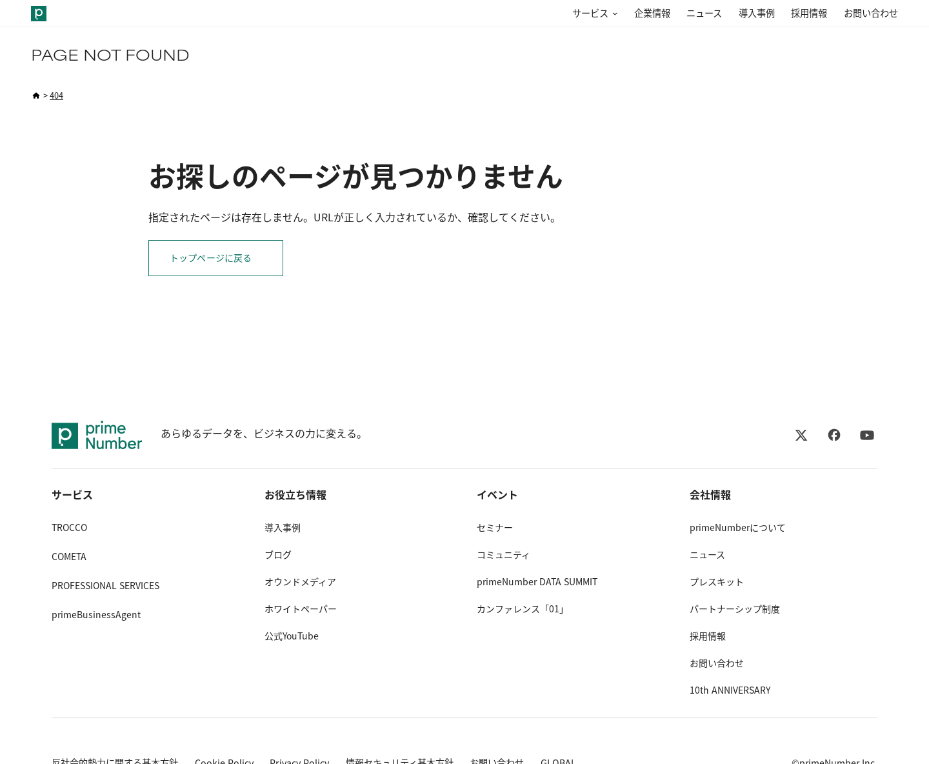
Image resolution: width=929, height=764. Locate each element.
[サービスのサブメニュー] (612, 14)
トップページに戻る (211, 258)
